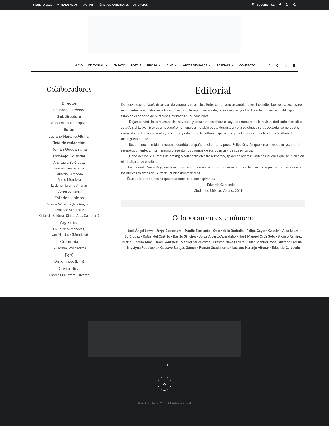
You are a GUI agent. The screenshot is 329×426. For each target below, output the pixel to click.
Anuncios (140, 4)
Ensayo (119, 65)
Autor (88, 4)
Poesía (136, 65)
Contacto (247, 65)
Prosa (152, 65)
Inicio (78, 65)
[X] (287, 4)
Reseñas (223, 65)
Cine (170, 65)
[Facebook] (280, 4)
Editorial (96, 65)
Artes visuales (195, 65)
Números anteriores (113, 4)
